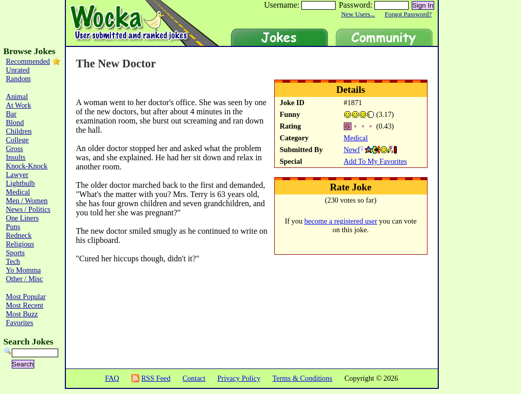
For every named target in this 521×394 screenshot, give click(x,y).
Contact (193, 378)
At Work (18, 105)
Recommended (28, 61)
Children (19, 131)
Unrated (18, 70)
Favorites (20, 322)
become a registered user (340, 221)
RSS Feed (155, 378)
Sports (15, 253)
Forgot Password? (408, 14)
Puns (13, 227)
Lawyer (17, 174)
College (17, 140)
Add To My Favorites (375, 161)
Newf (352, 149)
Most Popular (26, 296)
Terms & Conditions (302, 378)
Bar (11, 114)
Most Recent (24, 305)
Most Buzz (22, 314)
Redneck (19, 235)
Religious (20, 244)
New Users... (358, 14)
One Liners (22, 218)
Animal (17, 96)
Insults (16, 157)
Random (18, 79)
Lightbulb (20, 183)
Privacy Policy (239, 378)
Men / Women (27, 200)
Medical (356, 138)
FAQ (112, 378)
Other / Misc (24, 279)
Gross (14, 148)
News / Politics (28, 209)
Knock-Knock (27, 166)
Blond (15, 122)
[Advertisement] (129, 324)
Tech (13, 261)
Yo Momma (23, 270)
